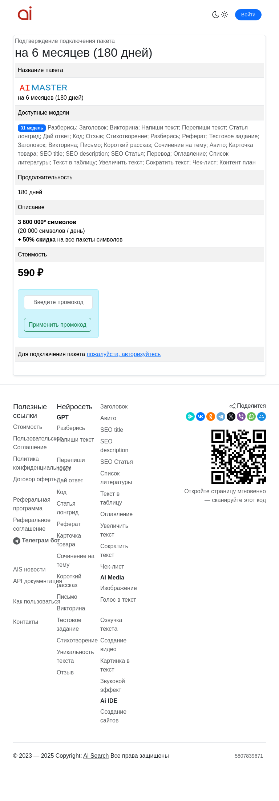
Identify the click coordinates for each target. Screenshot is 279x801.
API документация (37, 581)
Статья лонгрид (67, 508)
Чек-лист (112, 566)
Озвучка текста (111, 624)
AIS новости (29, 569)
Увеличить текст (114, 530)
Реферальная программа (31, 504)
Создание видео (113, 644)
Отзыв (65, 672)
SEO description (114, 445)
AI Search (96, 756)
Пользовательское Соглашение (38, 442)
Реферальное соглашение (31, 524)
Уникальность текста (75, 656)
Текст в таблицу (111, 498)
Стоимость (27, 427)
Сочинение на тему (75, 560)
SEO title (111, 430)
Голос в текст (118, 600)
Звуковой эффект (112, 685)
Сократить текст (114, 550)
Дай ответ (70, 480)
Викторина (71, 608)
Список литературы (116, 477)
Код (61, 492)
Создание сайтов (113, 716)
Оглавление (116, 514)
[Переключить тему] (220, 14)
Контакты (25, 622)
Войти (248, 14)
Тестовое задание (69, 624)
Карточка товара (69, 540)
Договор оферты (35, 479)
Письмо (67, 597)
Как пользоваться (36, 601)
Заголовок (114, 406)
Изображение (118, 588)
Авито (108, 418)
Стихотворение (77, 640)
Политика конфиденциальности (42, 463)
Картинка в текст (115, 665)
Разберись (71, 428)
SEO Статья (116, 462)
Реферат (69, 524)
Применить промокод (57, 325)
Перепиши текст (71, 464)
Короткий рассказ (69, 580)
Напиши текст (75, 440)
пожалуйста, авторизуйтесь (124, 354)
